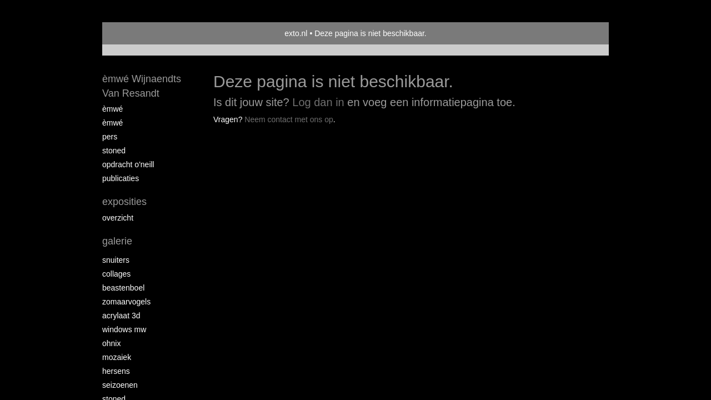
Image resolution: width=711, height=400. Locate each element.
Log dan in (318, 102)
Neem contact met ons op (288, 119)
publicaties (120, 178)
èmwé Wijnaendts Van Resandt (141, 86)
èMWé (112, 108)
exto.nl (295, 33)
